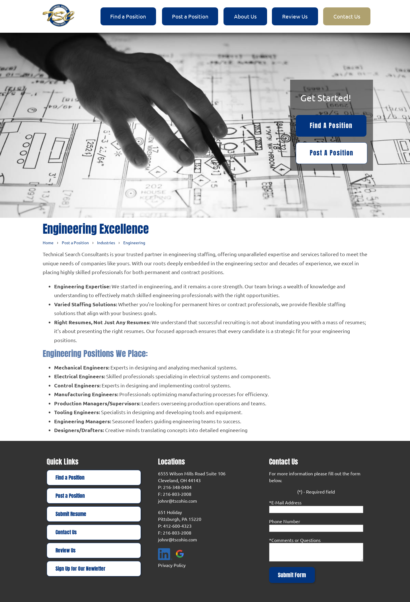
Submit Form (292, 575)
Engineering (134, 242)
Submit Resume (71, 514)
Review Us (295, 16)
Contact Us (346, 16)
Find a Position (128, 16)
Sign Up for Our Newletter (80, 568)
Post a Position (190, 16)
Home (48, 242)
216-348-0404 (177, 487)
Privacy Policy (172, 565)
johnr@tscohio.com (177, 501)
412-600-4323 (177, 526)
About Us (245, 16)
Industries (106, 242)
